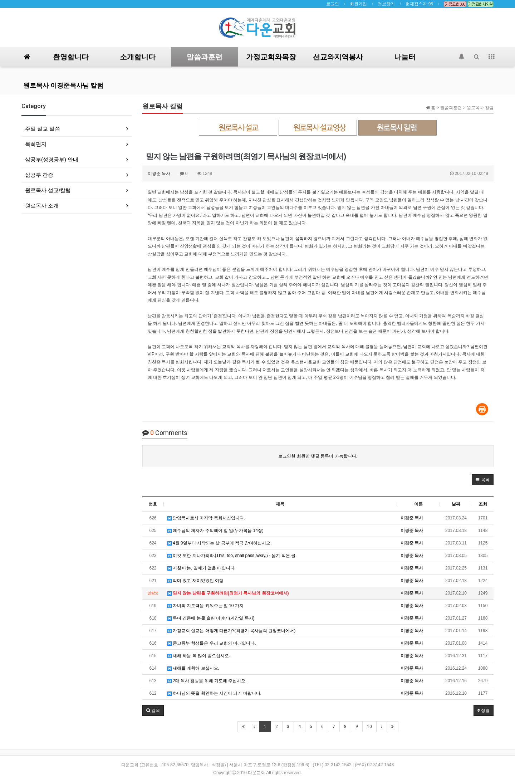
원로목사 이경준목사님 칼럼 (63, 85)
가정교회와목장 (271, 57)
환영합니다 (71, 57)
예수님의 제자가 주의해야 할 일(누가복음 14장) (215, 530)
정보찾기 (386, 3)
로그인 (332, 3)
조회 (483, 504)
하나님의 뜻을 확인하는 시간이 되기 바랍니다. (214, 693)
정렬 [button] (483, 710)
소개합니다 (138, 57)
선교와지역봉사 (338, 57)
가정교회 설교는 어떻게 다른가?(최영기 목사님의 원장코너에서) (231, 630)
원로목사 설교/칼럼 (48, 190)
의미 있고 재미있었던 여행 (195, 580)
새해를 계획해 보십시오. (193, 668)
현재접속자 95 (419, 3)
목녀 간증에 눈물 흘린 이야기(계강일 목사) (211, 618)
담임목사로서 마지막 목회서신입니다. (206, 517)
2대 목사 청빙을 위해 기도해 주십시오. (207, 680)
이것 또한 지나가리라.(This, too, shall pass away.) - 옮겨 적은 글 (231, 555)
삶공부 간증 (39, 175)
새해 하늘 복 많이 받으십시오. (198, 655)
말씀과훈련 (204, 57)
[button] (483, 479)
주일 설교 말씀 (42, 129)
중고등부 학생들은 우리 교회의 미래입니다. (211, 643)
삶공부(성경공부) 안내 (51, 159)
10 (369, 726)
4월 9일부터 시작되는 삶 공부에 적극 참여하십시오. (219, 543)
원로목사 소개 (42, 205)
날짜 (456, 504)
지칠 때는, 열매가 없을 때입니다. (201, 568)
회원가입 (358, 3)
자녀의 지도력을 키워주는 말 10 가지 (205, 605)
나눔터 (405, 57)
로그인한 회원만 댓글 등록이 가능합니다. (317, 456)
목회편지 (35, 144)
